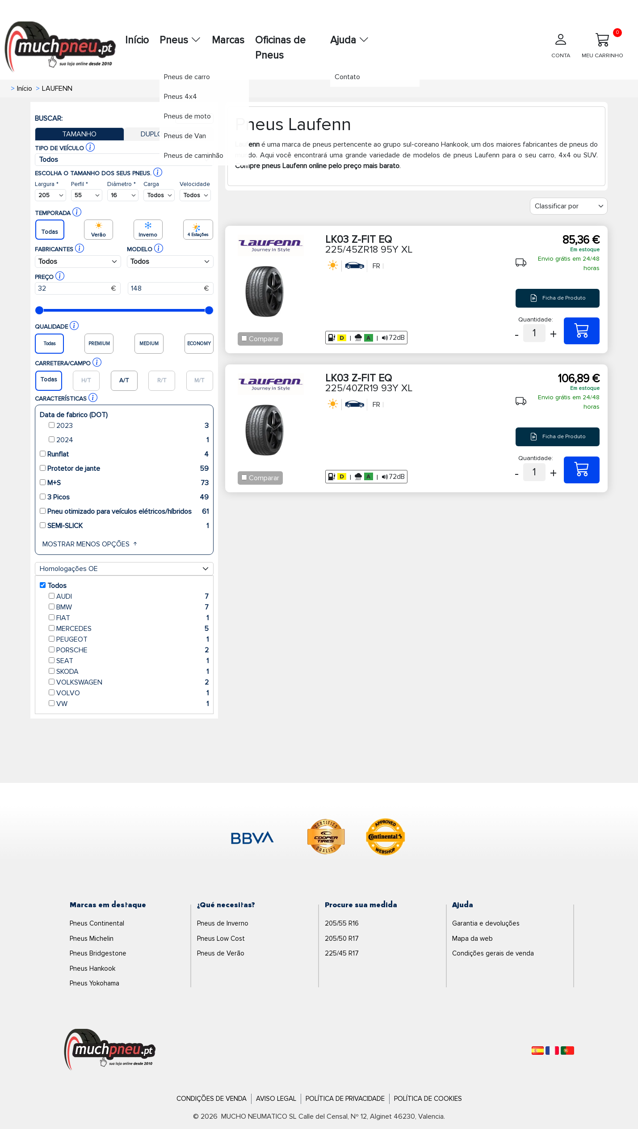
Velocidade (195, 184)
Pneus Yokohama (94, 983)
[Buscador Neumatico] (50, 195)
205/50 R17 (342, 938)
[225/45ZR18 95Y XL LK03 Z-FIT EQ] (582, 330)
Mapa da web (472, 938)
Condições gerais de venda (493, 953)
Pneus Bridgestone (98, 953)
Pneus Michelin (91, 938)
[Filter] (569, 206)
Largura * (47, 184)
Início (137, 40)
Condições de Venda (211, 1099)
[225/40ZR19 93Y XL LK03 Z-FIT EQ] (582, 470)
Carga (151, 184)
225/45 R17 (342, 953)
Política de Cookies (428, 1099)
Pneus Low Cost (221, 938)
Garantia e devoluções (486, 923)
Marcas (228, 40)
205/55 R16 (342, 923)
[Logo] (110, 1050)
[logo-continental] (385, 838)
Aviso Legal (276, 1099)
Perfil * (79, 184)
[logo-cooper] (326, 838)
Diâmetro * (121, 184)
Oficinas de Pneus (280, 48)
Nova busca (194, 118)
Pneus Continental (97, 923)
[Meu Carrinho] (602, 48)
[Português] (567, 1050)
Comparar (264, 338)
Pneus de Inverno (222, 923)
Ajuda (349, 40)
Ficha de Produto (558, 298)
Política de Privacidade (345, 1099)
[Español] (538, 1050)
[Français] (552, 1050)
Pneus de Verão (220, 953)
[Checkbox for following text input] (244, 338)
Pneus (180, 40)
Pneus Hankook (92, 968)
